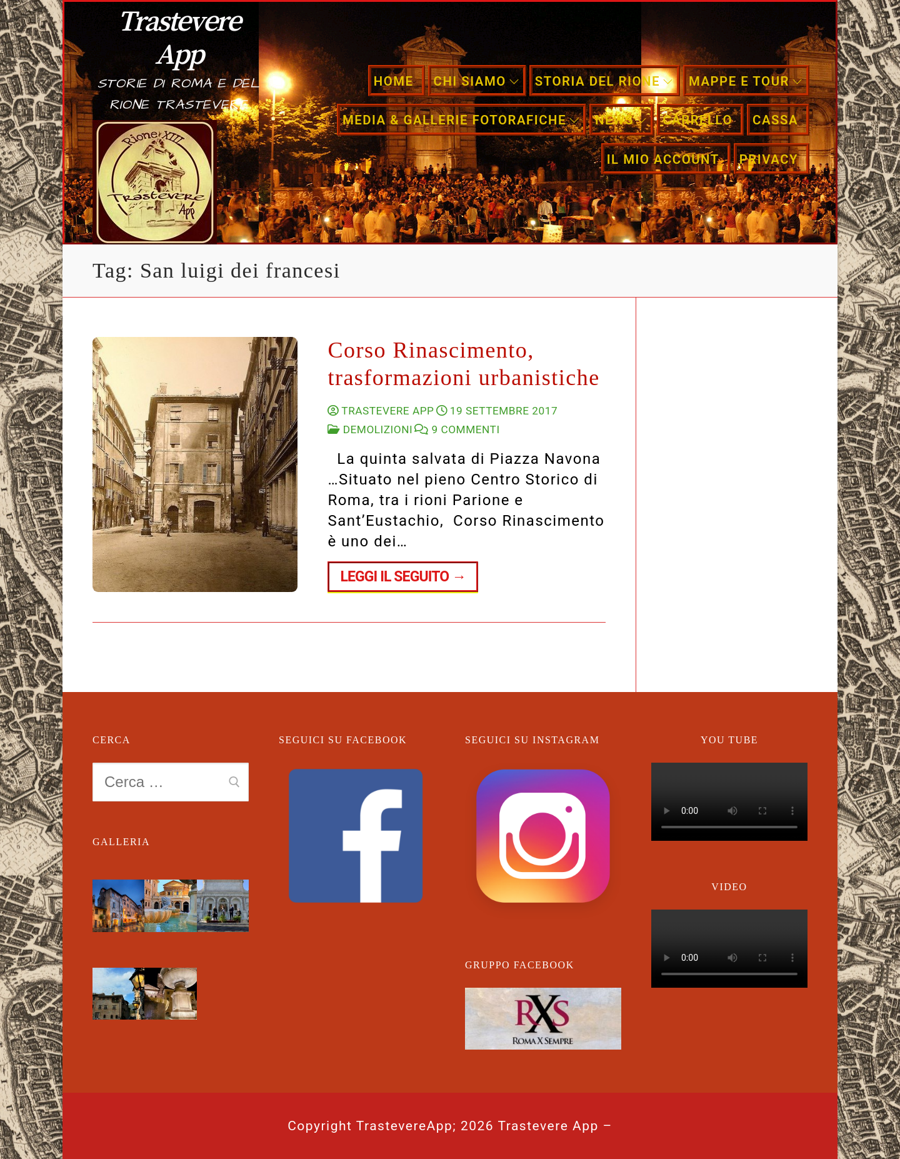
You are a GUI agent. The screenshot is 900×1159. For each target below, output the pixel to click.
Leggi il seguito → (403, 576)
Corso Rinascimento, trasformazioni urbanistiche (463, 364)
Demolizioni (370, 429)
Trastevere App (179, 36)
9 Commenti (456, 429)
